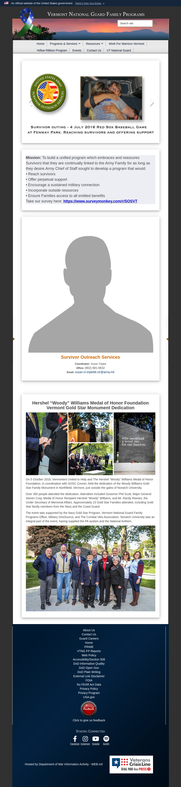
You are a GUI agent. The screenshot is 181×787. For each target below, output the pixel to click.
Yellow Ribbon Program (52, 50)
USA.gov (89, 697)
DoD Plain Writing (88, 672)
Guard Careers (89, 638)
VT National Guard (119, 50)
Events (76, 50)
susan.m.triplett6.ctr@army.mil (94, 372)
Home (40, 43)
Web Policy (89, 655)
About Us (89, 630)
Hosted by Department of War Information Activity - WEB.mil (64, 764)
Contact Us (94, 50)
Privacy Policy (89, 688)
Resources (94, 43)
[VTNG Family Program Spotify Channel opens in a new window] (106, 740)
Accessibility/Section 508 (89, 659)
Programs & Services (65, 43)
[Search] (135, 23)
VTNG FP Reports (89, 651)
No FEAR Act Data (89, 684)
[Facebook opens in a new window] (75, 740)
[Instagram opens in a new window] (85, 740)
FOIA (89, 680)
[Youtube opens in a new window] (96, 740)
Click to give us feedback (89, 720)
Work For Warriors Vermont (126, 43)
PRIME (89, 647)
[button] (90, 3)
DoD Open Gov (89, 667)
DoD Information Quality (88, 663)
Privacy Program (89, 693)
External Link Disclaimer (89, 676)
